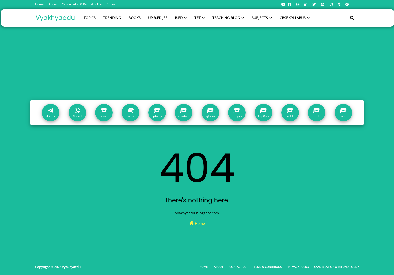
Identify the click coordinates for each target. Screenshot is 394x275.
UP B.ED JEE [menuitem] (157, 17)
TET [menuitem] (197, 17)
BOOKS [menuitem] (134, 17)
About (53, 4)
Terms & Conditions (267, 267)
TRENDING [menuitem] (112, 17)
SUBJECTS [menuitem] (260, 17)
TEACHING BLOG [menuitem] (226, 17)
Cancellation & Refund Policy (82, 4)
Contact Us (237, 267)
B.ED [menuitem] (179, 17)
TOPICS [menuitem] (90, 17)
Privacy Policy (298, 267)
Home (39, 4)
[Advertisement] (197, 62)
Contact (112, 4)
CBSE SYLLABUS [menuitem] (293, 17)
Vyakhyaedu (55, 17)
